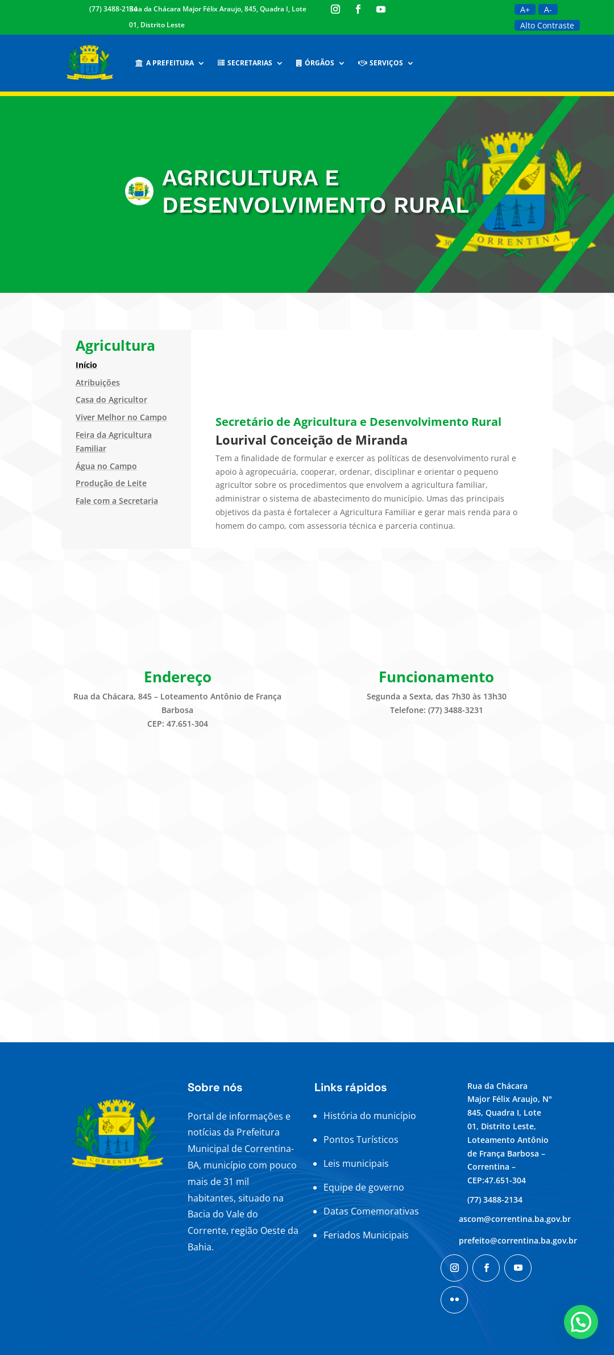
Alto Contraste (547, 25)
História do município (369, 1115)
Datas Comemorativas (371, 1211)
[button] (581, 1322)
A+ (525, 9)
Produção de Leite (111, 483)
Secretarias (245, 63)
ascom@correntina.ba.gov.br (515, 1218)
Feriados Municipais (366, 1235)
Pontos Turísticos (361, 1139)
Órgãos (315, 63)
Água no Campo (106, 466)
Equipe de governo (363, 1187)
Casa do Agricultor (111, 399)
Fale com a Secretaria (117, 500)
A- (548, 9)
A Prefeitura (164, 63)
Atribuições (98, 382)
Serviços (380, 63)
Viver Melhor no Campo (121, 417)
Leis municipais (356, 1163)
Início (86, 364)
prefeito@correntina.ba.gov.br (518, 1240)
